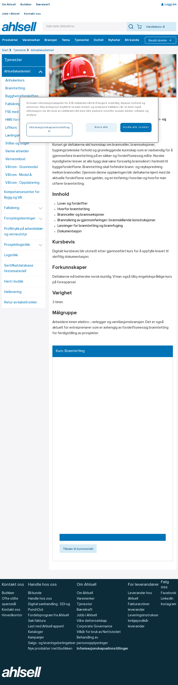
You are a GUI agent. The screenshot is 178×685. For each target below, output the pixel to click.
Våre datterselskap (92, 621)
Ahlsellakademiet (42, 50)
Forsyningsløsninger (19, 218)
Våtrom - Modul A (18, 175)
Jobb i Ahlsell (10, 14)
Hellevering (13, 292)
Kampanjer (36, 637)
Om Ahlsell (9, 4)
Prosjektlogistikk (17, 244)
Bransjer (50, 40)
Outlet (99, 40)
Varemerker (31, 40)
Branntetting (15, 88)
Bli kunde (132, 40)
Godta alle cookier (136, 127)
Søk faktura (37, 621)
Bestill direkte (160, 40)
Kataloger (35, 632)
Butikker (26, 4)
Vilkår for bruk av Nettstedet (99, 632)
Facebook (168, 593)
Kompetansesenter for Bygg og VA (22, 195)
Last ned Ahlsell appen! (46, 626)
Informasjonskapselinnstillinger (102, 648)
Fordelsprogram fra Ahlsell (48, 615)
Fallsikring (11, 208)
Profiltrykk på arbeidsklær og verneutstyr (23, 231)
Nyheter (114, 40)
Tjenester (81, 40)
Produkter (10, 40)
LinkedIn (167, 598)
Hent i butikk (13, 281)
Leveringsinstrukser (143, 615)
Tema (66, 40)
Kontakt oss (32, 14)
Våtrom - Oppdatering (22, 182)
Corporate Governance (94, 626)
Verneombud (15, 159)
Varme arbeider (17, 151)
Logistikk (11, 255)
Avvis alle (101, 127)
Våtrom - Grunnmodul (21, 167)
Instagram (168, 604)
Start (5, 50)
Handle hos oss (40, 598)
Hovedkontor (12, 615)
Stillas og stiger (17, 143)
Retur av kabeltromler (20, 302)
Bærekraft (43, 4)
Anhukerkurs (15, 80)
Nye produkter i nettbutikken (50, 648)
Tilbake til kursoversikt (78, 549)
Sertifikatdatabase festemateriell (18, 268)
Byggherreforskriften (21, 96)
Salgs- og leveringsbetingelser (52, 643)
